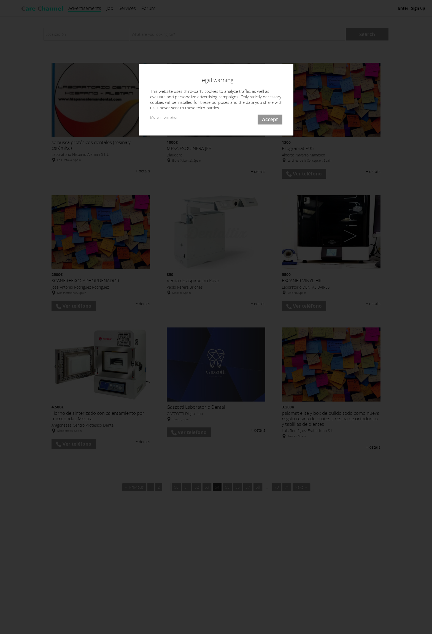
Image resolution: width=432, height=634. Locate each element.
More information (164, 117)
